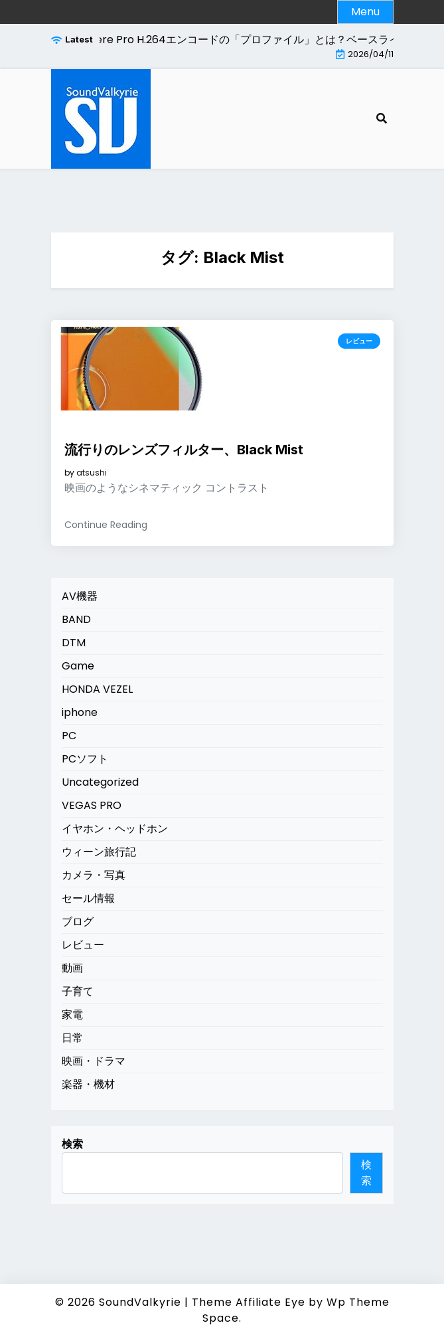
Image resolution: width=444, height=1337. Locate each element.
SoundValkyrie (140, 1302)
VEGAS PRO (91, 805)
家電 (72, 1014)
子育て (78, 991)
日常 (72, 1037)
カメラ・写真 (93, 875)
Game (78, 665)
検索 (72, 1144)
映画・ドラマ (93, 1061)
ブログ (78, 921)
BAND (76, 619)
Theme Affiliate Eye (248, 1302)
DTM (74, 642)
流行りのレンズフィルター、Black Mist (183, 450)
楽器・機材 (88, 1084)
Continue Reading (105, 524)
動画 (72, 968)
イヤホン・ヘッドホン (115, 828)
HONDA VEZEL (97, 689)
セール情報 (88, 898)
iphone (80, 712)
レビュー (359, 341)
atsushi (91, 473)
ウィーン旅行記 (99, 851)
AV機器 (80, 596)
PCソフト (85, 758)
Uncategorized (100, 782)
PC (69, 735)
